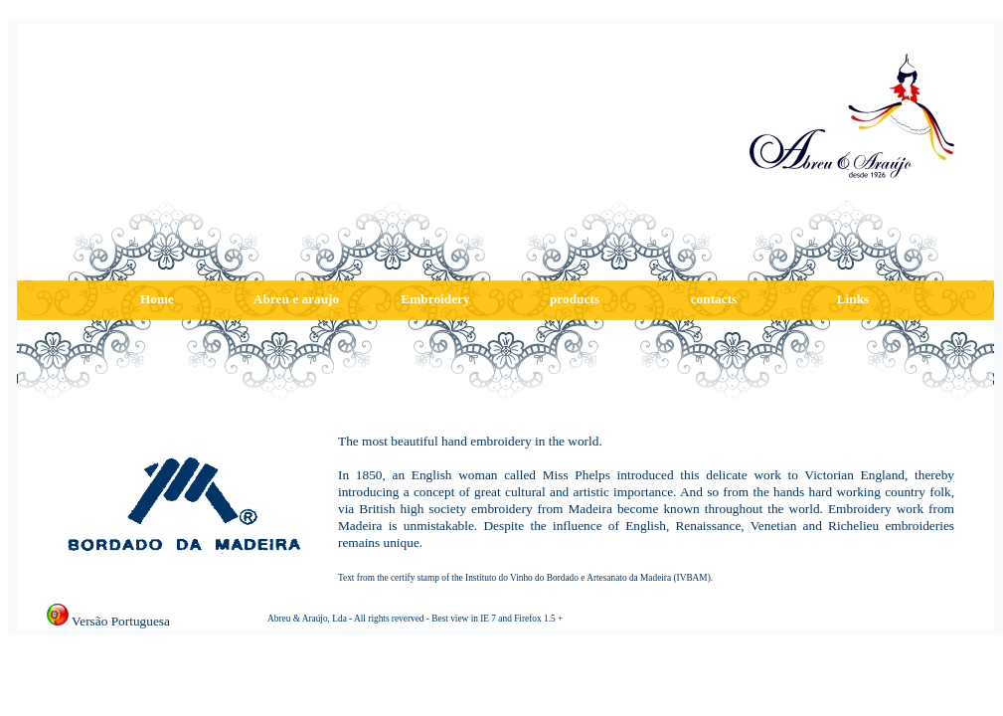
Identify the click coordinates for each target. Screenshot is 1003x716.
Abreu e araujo (296, 298)
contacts (714, 298)
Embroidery (435, 298)
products (574, 298)
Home (157, 298)
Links (853, 298)
